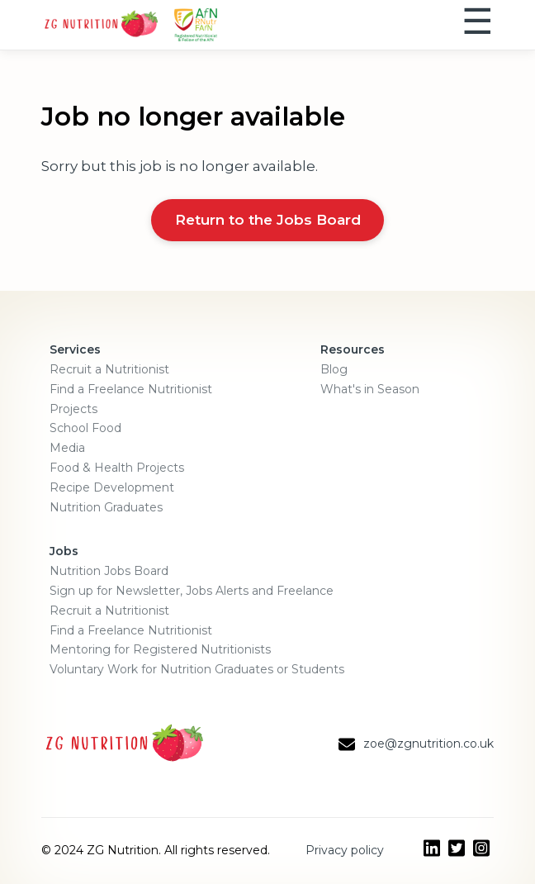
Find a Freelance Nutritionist (131, 389)
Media (67, 447)
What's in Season (369, 389)
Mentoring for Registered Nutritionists (160, 649)
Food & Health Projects (117, 467)
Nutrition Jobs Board (109, 570)
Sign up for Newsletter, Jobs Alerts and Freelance (192, 590)
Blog (334, 369)
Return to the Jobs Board (268, 219)
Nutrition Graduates (106, 507)
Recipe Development (112, 487)
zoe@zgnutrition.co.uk (428, 743)
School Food (85, 428)
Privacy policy (344, 850)
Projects (73, 409)
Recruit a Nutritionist (109, 369)
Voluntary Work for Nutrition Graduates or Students (197, 669)
